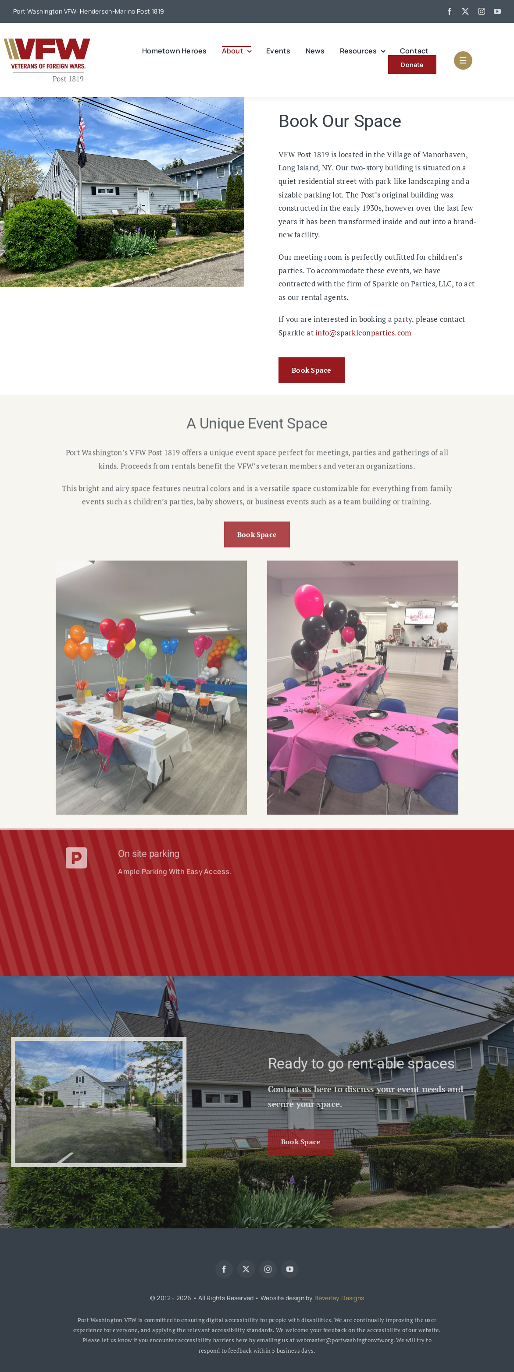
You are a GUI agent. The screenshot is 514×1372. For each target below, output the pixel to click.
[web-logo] (47, 40)
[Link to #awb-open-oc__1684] (463, 60)
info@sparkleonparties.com (363, 333)
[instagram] (481, 11)
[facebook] (449, 11)
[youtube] (497, 11)
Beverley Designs (339, 1298)
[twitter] (465, 11)
